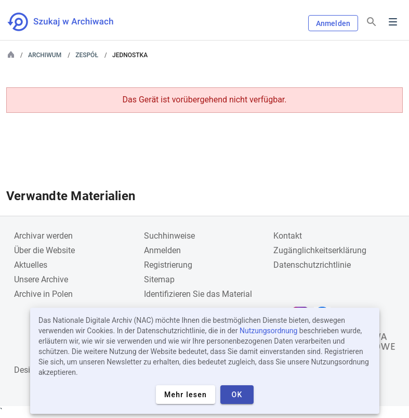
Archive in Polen (43, 294)
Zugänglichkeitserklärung (319, 250)
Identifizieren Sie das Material (198, 294)
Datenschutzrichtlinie (312, 265)
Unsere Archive (41, 279)
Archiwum (44, 55)
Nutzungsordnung (268, 330)
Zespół (86, 55)
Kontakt (287, 236)
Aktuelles (30, 265)
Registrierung (168, 265)
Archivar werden (43, 236)
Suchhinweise (169, 236)
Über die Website (44, 250)
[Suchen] (371, 22)
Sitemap (159, 279)
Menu (393, 21)
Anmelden (333, 23)
